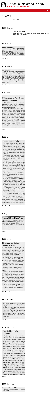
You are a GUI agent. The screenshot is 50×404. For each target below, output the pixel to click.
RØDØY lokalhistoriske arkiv (25, 4)
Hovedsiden (16, 19)
